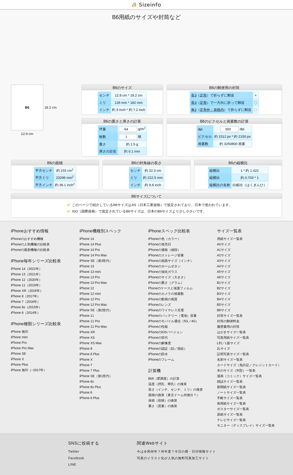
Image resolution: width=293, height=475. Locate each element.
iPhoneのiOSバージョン (165, 332)
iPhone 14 (87, 239)
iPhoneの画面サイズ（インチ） (171, 261)
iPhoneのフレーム (161, 359)
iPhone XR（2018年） (27, 291)
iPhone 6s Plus (90, 387)
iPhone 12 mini (90, 293)
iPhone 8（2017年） (25, 296)
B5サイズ (224, 304)
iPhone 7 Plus (89, 370)
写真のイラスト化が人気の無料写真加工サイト (173, 458)
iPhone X (17, 359)
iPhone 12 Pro (90, 299)
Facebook (76, 458)
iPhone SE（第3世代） (96, 261)
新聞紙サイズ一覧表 (231, 387)
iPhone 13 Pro (90, 277)
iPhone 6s (87, 381)
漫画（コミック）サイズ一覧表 (239, 376)
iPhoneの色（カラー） (164, 239)
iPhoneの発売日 (159, 244)
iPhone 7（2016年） (25, 301)
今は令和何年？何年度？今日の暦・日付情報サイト (176, 451)
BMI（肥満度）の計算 (164, 378)
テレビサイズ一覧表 (231, 420)
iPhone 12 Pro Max (93, 304)
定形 (203, 95)
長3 (193, 95)
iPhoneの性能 (158, 326)
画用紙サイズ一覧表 (231, 403)
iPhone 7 (86, 365)
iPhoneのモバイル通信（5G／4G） (173, 321)
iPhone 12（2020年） (26, 280)
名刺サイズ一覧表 (230, 359)
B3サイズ (224, 293)
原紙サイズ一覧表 (230, 414)
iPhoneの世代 (158, 337)
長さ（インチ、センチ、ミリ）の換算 (175, 389)
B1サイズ (224, 282)
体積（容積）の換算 (162, 400)
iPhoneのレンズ (159, 304)
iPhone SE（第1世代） (96, 376)
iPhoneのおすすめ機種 (27, 239)
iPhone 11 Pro (90, 321)
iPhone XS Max (91, 343)
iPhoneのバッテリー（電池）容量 (172, 315)
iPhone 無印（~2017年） (29, 370)
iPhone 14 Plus (90, 244)
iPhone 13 (87, 266)
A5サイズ (224, 272)
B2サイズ (224, 288)
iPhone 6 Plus (89, 398)
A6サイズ (224, 277)
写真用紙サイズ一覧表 (233, 337)
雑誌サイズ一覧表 (230, 381)
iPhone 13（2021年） (26, 274)
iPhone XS (87, 337)
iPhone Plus (19, 364)
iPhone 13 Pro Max (93, 282)
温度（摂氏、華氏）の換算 (167, 384)
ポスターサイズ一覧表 (233, 409)
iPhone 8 (86, 348)
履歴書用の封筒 (228, 326)
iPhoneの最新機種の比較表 (30, 250)
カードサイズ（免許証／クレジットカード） (249, 365)
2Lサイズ (223, 348)
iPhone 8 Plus (89, 354)
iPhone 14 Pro (90, 250)
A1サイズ (224, 250)
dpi (242, 129)
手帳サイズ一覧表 (230, 398)
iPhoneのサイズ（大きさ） (167, 277)
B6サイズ (224, 310)
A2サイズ (224, 255)
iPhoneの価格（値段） (164, 250)
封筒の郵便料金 (228, 321)
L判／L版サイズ (228, 343)
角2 (193, 110)
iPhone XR (87, 332)
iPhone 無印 (19, 331)
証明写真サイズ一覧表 (233, 354)
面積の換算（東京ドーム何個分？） (174, 395)
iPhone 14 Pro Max (93, 255)
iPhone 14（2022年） (26, 269)
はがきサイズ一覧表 (231, 332)
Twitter (73, 451)
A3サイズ (224, 261)
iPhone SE (18, 353)
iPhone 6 (86, 392)
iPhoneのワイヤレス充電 (166, 310)
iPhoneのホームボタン (164, 266)
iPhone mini (19, 337)
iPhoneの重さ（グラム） (166, 282)
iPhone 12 (87, 288)
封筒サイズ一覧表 (230, 315)
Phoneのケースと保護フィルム (170, 288)
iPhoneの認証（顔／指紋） (167, 348)
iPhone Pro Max (22, 348)
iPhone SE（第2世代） (96, 310)
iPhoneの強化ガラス (163, 272)
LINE (72, 464)
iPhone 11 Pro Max (93, 326)
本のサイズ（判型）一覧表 (236, 370)
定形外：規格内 (212, 110)
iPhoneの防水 (158, 354)
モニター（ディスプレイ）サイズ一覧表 (246, 425)
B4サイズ (224, 299)
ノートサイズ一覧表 (231, 392)
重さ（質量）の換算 (162, 406)
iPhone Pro (19, 342)
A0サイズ (224, 244)
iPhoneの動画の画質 (163, 299)
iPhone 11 (87, 315)
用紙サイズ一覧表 (230, 239)
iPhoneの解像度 (159, 343)
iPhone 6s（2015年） (26, 307)
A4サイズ (224, 266)
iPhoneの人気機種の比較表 (30, 244)
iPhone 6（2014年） (25, 312)
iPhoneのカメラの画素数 (166, 293)
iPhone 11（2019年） (26, 285)
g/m (141, 128)
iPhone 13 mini (90, 272)
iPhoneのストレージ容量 (166, 255)
